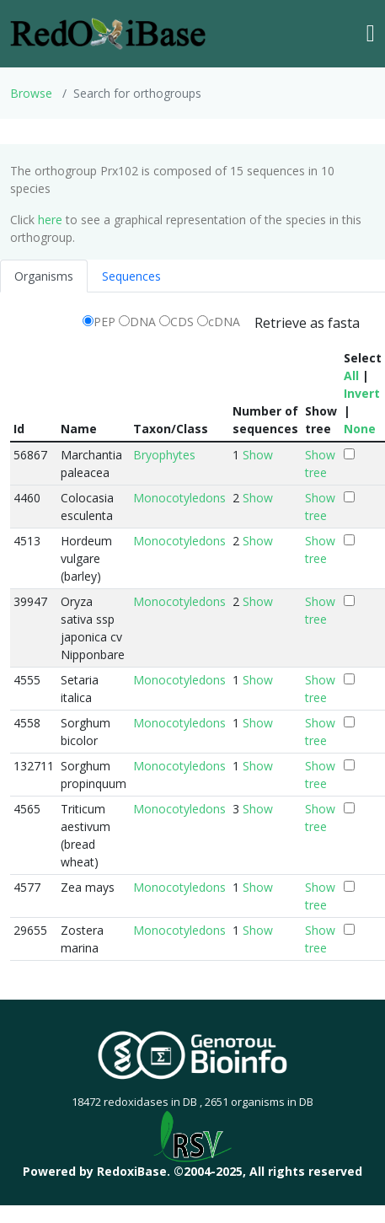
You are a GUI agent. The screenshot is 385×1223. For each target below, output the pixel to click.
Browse (31, 93)
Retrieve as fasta (307, 323)
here (50, 220)
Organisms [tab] (43, 276)
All (351, 375)
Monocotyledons (179, 498)
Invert (362, 393)
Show (258, 455)
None (360, 429)
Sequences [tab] (131, 276)
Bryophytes (164, 455)
